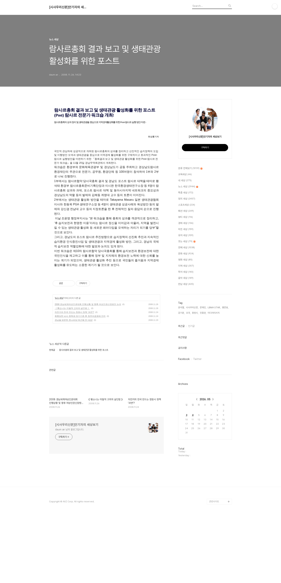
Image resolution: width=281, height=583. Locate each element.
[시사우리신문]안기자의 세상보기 (69, 7)
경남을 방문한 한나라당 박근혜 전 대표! (74, 388)
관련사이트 (214, 568)
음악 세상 (185, 278)
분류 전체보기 (190, 168)
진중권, (203, 312)
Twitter (197, 359)
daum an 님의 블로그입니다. (69, 497)
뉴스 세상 (59, 366)
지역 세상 (186, 266)
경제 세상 (185, 223)
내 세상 (185, 180)
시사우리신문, (192, 307)
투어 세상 (185, 272)
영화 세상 (185, 260)
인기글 (191, 326)
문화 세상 (186, 254)
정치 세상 (186, 199)
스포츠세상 (186, 205)
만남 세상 (186, 284)
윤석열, (181, 307)
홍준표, (225, 307)
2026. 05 (205, 399)
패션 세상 (186, 211)
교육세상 (185, 174)
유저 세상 (185, 235)
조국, (188, 312)
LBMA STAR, (214, 307)
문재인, (203, 307)
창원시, (195, 312)
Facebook (184, 359)
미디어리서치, (214, 312)
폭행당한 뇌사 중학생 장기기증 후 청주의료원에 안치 (80, 384)
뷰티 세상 (185, 217)
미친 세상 (185, 229)
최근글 (181, 326)
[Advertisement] (106, 307)
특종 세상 (185, 193)
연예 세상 (186, 247)
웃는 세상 (186, 241)
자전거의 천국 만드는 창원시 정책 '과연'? (74, 380)
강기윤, (181, 312)
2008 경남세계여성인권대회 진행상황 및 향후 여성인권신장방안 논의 (88, 372)
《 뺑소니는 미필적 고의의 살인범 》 (72, 376)
